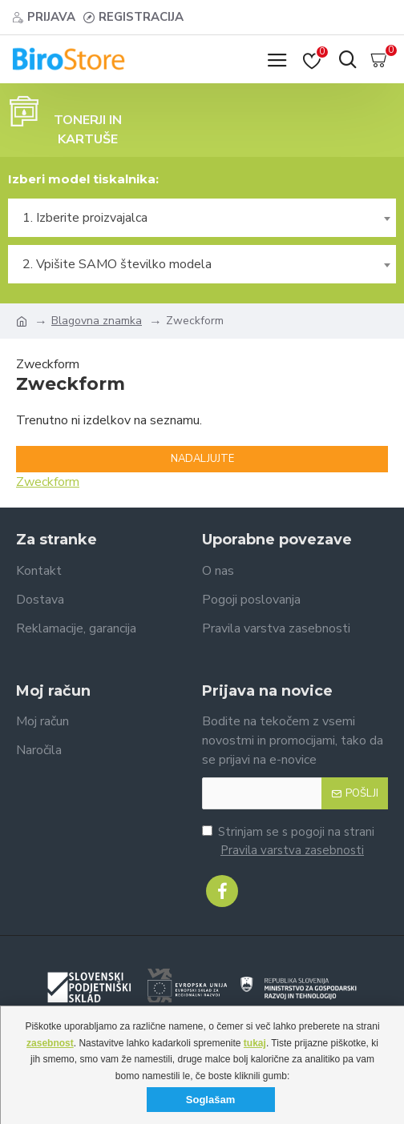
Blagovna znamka (96, 320)
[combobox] (202, 218)
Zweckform (47, 482)
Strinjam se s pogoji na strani (288, 841)
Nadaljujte (202, 459)
